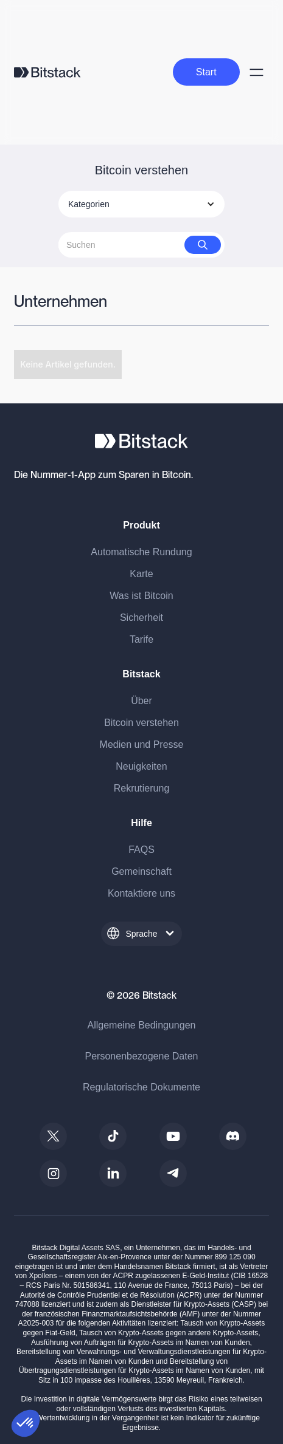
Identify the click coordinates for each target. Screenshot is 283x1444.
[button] (25, 1423)
